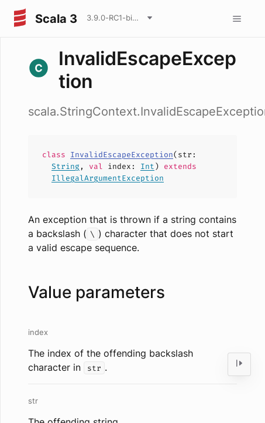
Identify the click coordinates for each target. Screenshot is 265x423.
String (65, 166)
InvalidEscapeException (121, 155)
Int (147, 166)
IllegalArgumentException (107, 178)
